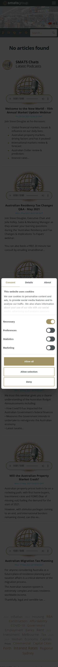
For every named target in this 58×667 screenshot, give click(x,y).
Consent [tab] (10, 282)
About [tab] (47, 282)
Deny (29, 381)
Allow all (29, 361)
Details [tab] (29, 282)
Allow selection (29, 371)
